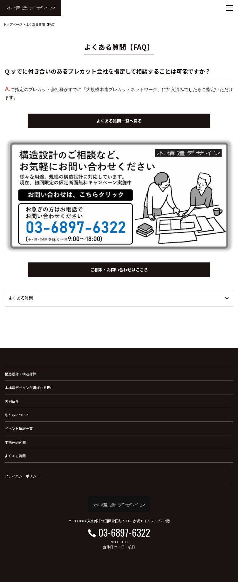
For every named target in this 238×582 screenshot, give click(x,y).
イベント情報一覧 (19, 428)
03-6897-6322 (124, 532)
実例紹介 (12, 401)
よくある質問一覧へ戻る (119, 121)
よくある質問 (15, 455)
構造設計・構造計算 (20, 373)
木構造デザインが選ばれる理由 (29, 387)
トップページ (12, 24)
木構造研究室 (15, 442)
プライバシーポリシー (22, 476)
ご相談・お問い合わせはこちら (119, 270)
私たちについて (17, 414)
